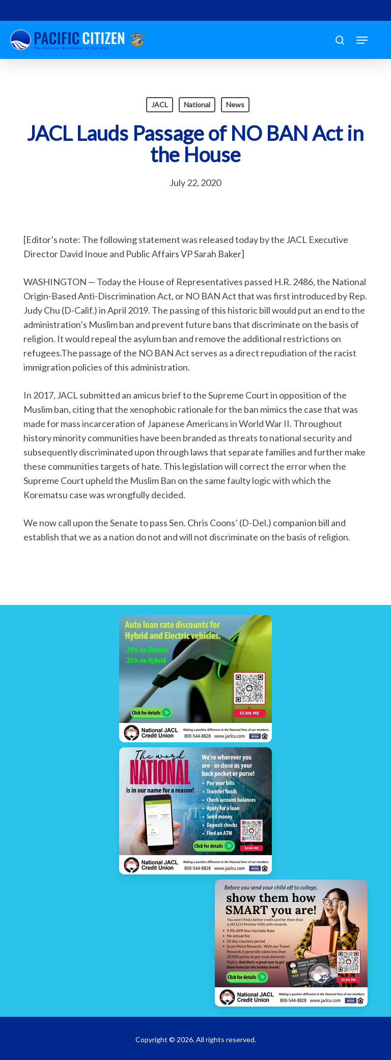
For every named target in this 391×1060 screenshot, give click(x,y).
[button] (362, 40)
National (197, 104)
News (235, 104)
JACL (159, 104)
